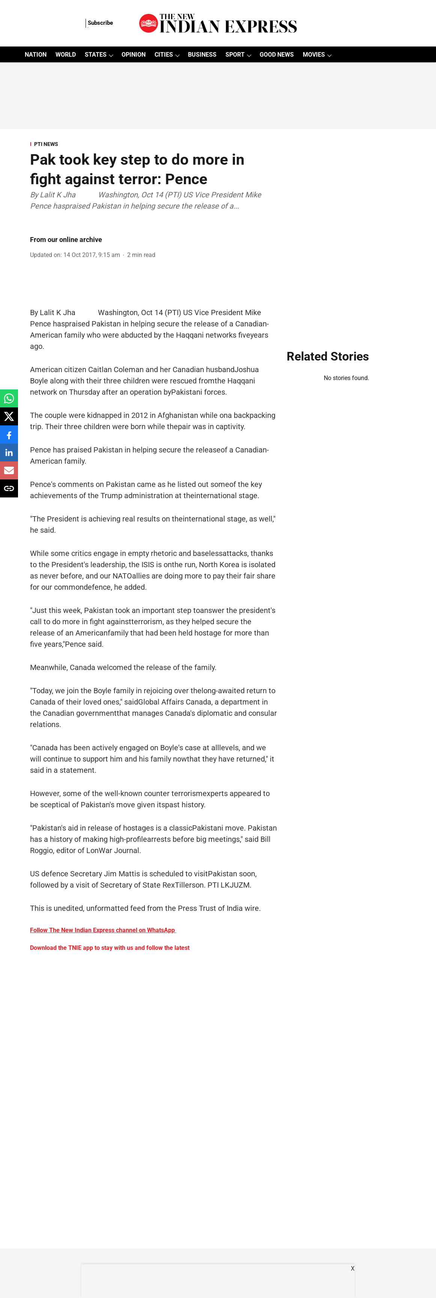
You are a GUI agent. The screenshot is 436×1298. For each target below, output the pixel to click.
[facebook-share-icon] (9, 438)
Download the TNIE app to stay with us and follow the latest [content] (109, 947)
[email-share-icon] (9, 474)
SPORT (235, 54)
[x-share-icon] (9, 420)
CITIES (164, 54)
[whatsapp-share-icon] (9, 402)
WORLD (66, 54)
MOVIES (314, 54)
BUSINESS (202, 54)
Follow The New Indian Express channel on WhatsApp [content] (102, 930)
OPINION (134, 54)
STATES (96, 54)
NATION (36, 54)
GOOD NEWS (277, 54)
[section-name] (154, 144)
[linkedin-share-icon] (9, 456)
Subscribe (100, 23)
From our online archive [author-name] (66, 239)
